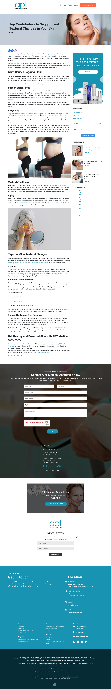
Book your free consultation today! (40, 352)
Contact (76, 12)
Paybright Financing (23, 641)
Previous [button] (101, 79)
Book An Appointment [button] (56, 504)
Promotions (67, 12)
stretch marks (35, 120)
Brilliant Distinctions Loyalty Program (28, 639)
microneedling (24, 311)
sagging (48, 54)
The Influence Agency (64, 679)
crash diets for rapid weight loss (37, 97)
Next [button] (74, 79)
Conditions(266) (77, 113)
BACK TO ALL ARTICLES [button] (15, 356)
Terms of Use (67, 677)
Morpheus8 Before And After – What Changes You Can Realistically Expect (92, 177)
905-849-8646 (73, 5)
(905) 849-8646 (51, 466)
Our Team (49, 637)
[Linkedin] (12, 50)
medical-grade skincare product (17, 263)
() (65, 5)
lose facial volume (22, 203)
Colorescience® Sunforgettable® (55, 627)
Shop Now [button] (88, 72)
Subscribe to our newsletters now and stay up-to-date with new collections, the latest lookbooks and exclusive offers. (55, 538)
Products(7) (76, 116)
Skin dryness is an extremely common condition (22, 270)
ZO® (47, 631)
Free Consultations (23, 633)
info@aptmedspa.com (50, 470)
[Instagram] (15, 50)
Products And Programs (47, 12)
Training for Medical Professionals (55, 641)
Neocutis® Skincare (51, 629)
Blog (90, 12)
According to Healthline (57, 186)
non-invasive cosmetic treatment (39, 263)
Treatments (23, 12)
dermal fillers (64, 309)
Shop (59, 12)
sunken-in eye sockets (57, 203)
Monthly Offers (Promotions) (25, 631)
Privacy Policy (75, 677)
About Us (84, 12)
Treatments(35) (77, 118)
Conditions (33, 12)
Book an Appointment (88, 5)
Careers (48, 639)
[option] (88, 78)
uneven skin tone (56, 54)
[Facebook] (9, 50)
